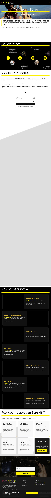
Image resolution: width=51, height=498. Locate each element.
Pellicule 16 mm (24, 486)
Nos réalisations (24, 485)
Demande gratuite (25, 104)
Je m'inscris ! (25, 473)
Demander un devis (42, 450)
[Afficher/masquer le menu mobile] (49, 2)
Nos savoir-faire (24, 482)
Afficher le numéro (40, 482)
